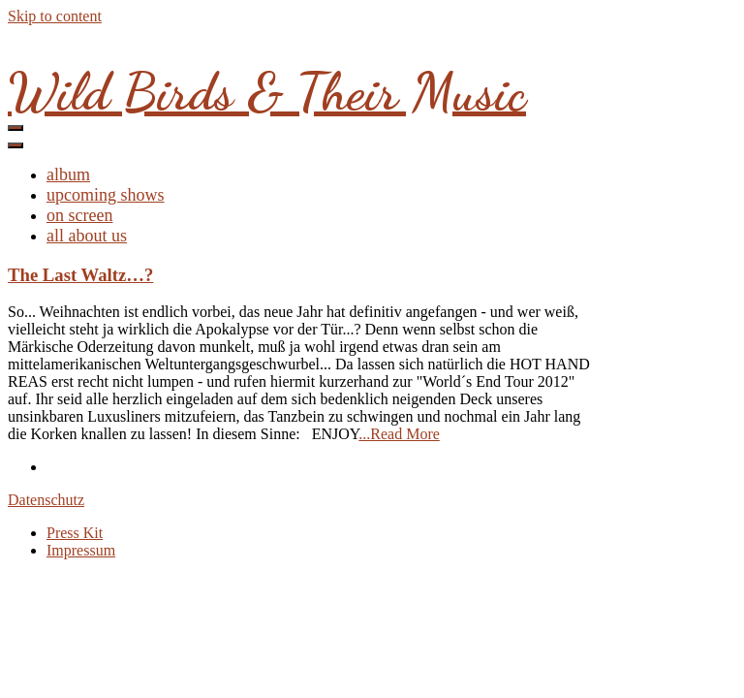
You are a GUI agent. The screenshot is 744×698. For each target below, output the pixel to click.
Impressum (80, 550)
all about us (86, 235)
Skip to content (55, 16)
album (68, 174)
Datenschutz (46, 500)
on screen (79, 215)
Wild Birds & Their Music (267, 91)
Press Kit (74, 532)
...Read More (399, 434)
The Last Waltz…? (80, 275)
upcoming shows (105, 195)
